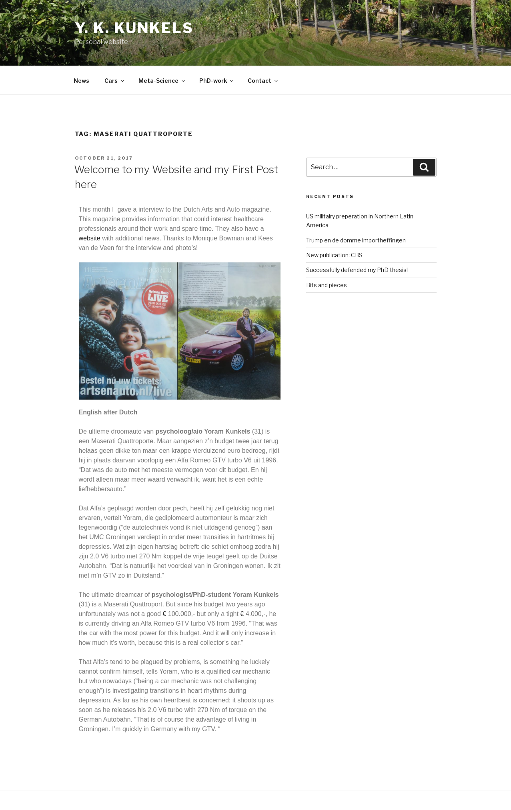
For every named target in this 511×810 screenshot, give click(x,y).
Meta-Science (162, 80)
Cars (114, 80)
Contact (263, 80)
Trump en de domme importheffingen (356, 240)
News (81, 80)
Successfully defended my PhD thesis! (357, 269)
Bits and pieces (326, 285)
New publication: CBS (334, 255)
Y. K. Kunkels (134, 28)
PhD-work (216, 80)
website (89, 238)
